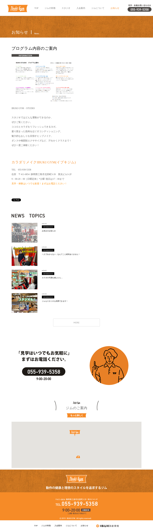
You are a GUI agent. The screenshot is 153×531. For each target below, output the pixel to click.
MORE (76, 322)
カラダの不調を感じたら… (25, 279)
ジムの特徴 (46, 526)
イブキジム (17, 8)
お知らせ (84, 526)
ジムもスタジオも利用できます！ (25, 303)
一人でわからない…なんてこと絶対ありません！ (25, 256)
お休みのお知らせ (25, 233)
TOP (35, 526)
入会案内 (58, 526)
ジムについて (71, 526)
